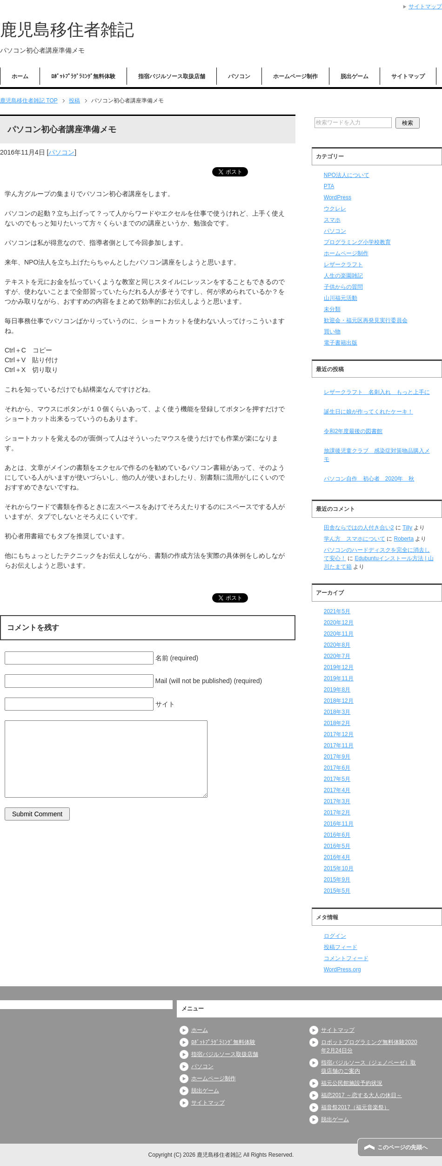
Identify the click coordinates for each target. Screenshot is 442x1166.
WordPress (337, 197)
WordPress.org (342, 969)
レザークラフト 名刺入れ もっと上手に (377, 392)
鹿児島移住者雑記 (67, 29)
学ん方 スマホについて (354, 539)
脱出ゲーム (354, 76)
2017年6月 (337, 768)
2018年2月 (337, 723)
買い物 (332, 331)
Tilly (407, 527)
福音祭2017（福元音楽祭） (355, 1107)
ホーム (20, 76)
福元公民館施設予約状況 (351, 1083)
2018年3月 (337, 712)
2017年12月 (339, 734)
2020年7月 (337, 656)
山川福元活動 (340, 298)
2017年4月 (337, 790)
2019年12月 (339, 667)
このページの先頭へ (402, 1147)
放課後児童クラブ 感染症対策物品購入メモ (377, 454)
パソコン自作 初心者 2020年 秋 (369, 478)
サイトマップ (408, 76)
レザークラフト (343, 264)
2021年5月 (337, 611)
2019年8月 (337, 689)
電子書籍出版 (340, 342)
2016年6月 (337, 835)
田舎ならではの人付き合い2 (359, 527)
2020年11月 (339, 633)
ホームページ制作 (295, 76)
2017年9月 (337, 756)
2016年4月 (337, 857)
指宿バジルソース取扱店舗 (171, 76)
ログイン (335, 936)
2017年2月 (337, 812)
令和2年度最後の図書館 (353, 431)
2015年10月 (339, 868)
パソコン (239, 76)
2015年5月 (337, 891)
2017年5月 (337, 779)
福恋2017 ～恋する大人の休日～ (361, 1095)
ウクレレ (335, 208)
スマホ (332, 220)
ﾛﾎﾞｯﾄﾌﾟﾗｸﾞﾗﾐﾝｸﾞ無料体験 (83, 76)
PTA (329, 186)
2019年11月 (339, 678)
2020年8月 (337, 645)
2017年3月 (337, 801)
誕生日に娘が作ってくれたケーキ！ (368, 411)
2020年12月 (339, 622)
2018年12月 (339, 701)
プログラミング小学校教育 (357, 242)
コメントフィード (346, 958)
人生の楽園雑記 (343, 275)
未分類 (332, 309)
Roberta (404, 539)
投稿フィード (340, 947)
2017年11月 (339, 745)
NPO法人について (346, 175)
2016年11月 (339, 823)
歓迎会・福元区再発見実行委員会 (366, 320)
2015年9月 (337, 879)
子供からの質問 (343, 287)
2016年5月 (337, 846)
